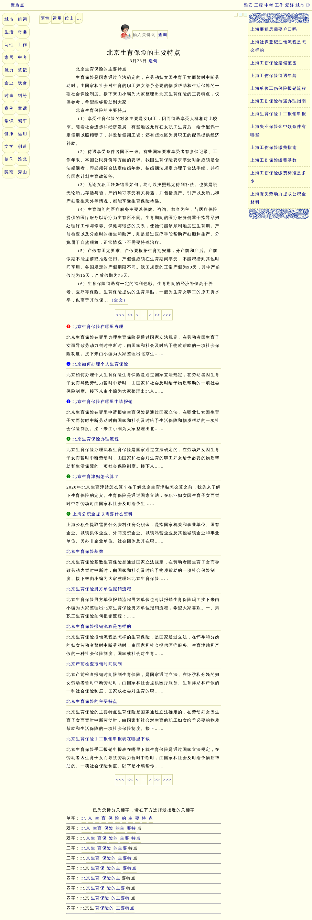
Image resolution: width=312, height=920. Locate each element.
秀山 (22, 171)
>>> (167, 315)
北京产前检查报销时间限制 (94, 663)
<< (130, 315)
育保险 (104, 848)
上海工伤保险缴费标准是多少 (278, 177)
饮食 (22, 82)
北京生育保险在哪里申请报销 (103, 401)
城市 (300, 5)
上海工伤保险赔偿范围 (273, 63)
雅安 (248, 5)
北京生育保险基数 (85, 551)
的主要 (121, 848)
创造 (22, 146)
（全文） (118, 300)
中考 (269, 5)
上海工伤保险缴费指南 (273, 147)
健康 (9, 133)
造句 (153, 60)
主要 (124, 838)
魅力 (9, 70)
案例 (9, 108)
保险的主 (111, 878)
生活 (9, 32)
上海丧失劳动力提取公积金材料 (278, 198)
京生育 (93, 858)
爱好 (289, 5)
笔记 (22, 70)
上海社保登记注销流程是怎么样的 (278, 46)
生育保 (98, 868)
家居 (9, 57)
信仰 (9, 159)
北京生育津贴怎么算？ (96, 476)
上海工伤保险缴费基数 (273, 160)
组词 (22, 19)
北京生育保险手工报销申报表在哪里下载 (108, 738)
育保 (102, 838)
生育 (97, 828)
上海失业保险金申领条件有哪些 (278, 130)
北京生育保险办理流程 (96, 439)
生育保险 (100, 898)
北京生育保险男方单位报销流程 (98, 589)
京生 (90, 838)
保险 (109, 828)
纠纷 (22, 95)
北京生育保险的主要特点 (92, 701)
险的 (113, 838)
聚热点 (13, 5)
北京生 (89, 848)
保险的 (109, 858)
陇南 (9, 171)
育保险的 (104, 908)
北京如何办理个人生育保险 (100, 364)
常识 (9, 121)
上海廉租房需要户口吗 (273, 29)
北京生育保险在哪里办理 (98, 326)
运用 (22, 133)
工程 (258, 5)
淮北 (22, 159)
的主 (120, 828)
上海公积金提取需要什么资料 (103, 514)
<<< (120, 315)
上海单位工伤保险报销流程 (278, 88)
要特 (131, 828)
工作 (279, 5)
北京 (86, 828)
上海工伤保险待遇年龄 (273, 75)
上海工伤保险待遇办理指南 (278, 101)
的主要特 (120, 898)
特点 (136, 838)
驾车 (22, 121)
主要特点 (125, 908)
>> (157, 315)
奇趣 (22, 32)
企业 (9, 82)
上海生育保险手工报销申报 (278, 113)
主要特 (125, 858)
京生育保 (95, 888)
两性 (9, 44)
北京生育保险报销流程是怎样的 (98, 626)
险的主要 (116, 888)
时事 (9, 95)
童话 (22, 108)
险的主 (114, 868)
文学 (9, 146)
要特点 (130, 868)
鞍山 (69, 18)
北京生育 (91, 878)
